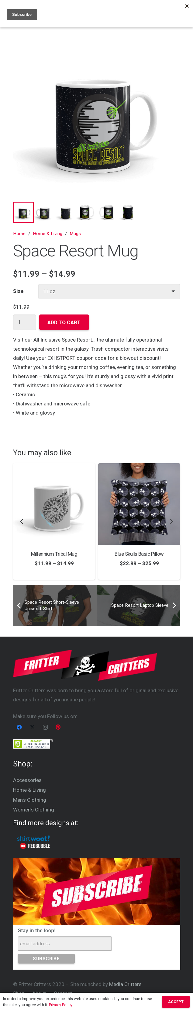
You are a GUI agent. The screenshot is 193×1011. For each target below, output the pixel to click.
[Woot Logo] (33, 838)
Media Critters (125, 984)
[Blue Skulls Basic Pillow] (139, 504)
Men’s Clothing (29, 800)
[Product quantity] (24, 322)
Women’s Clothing (33, 810)
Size (18, 291)
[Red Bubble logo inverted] (35, 846)
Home (19, 233)
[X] (32, 727)
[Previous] (22, 521)
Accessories (27, 780)
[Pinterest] (58, 727)
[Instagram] (45, 727)
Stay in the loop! (37, 930)
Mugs (75, 233)
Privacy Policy (60, 1004)
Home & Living (47, 233)
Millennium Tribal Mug (54, 554)
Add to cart (64, 322)
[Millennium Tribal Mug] (54, 504)
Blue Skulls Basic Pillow (139, 554)
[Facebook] (19, 727)
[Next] (171, 521)
